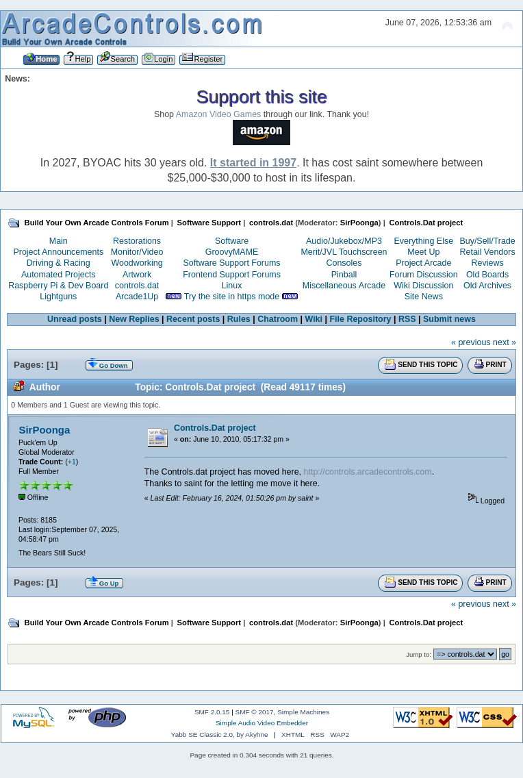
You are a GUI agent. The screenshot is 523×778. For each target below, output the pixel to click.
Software (231, 241)
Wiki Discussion (423, 285)
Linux (232, 285)
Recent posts (193, 319)
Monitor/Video (137, 252)
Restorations (137, 241)
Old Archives (487, 285)
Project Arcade (423, 263)
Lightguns (58, 296)
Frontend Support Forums (232, 274)
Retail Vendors (487, 252)
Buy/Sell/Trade (487, 241)
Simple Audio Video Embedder (262, 723)
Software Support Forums (232, 263)
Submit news (449, 319)
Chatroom (277, 319)
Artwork (137, 274)
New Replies (134, 319)
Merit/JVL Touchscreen (344, 252)
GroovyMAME (232, 252)
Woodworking (136, 263)
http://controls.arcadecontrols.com (368, 472)
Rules (239, 319)
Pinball (344, 274)
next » (504, 342)
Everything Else (423, 241)
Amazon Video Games (219, 114)
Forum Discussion (424, 274)
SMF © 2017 (254, 712)
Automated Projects (58, 274)
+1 (72, 461)
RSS (407, 319)
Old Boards (487, 274)
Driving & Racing (58, 263)
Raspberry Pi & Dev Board (58, 285)
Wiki (314, 319)
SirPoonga (359, 222)
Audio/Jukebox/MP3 (344, 241)
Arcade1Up (137, 296)
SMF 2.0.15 (212, 712)
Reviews (488, 263)
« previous (471, 342)
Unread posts (74, 319)
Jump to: (418, 654)
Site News (424, 296)
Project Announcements (58, 252)
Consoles (344, 263)
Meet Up (423, 252)
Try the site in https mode (232, 296)
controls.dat (137, 285)
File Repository (360, 319)
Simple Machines (303, 712)
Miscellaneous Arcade (344, 285)
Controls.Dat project (215, 428)
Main (58, 241)
